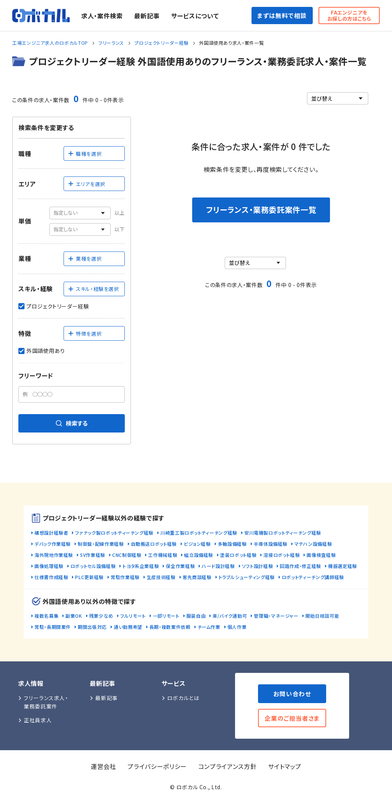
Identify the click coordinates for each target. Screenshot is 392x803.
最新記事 (147, 16)
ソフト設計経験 (257, 566)
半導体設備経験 (270, 543)
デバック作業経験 (52, 543)
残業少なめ (101, 615)
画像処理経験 (49, 566)
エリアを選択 (86, 184)
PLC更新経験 (89, 577)
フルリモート (133, 615)
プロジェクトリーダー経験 (161, 42)
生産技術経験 (161, 577)
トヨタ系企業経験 (140, 566)
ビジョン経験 (197, 543)
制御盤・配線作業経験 (101, 543)
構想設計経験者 (51, 532)
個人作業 (237, 626)
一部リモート (166, 615)
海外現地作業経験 (53, 555)
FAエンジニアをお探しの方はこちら (349, 15)
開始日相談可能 (322, 615)
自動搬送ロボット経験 (154, 543)
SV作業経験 (92, 555)
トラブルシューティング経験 (247, 577)
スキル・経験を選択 (93, 288)
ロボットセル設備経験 (93, 566)
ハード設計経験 (218, 566)
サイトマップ (284, 766)
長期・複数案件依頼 (170, 626)
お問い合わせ (292, 693)
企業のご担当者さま (292, 718)
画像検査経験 (321, 555)
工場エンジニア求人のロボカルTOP (50, 42)
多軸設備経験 (232, 543)
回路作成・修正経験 (300, 566)
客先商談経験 (197, 577)
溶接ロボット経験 (281, 555)
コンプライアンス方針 (227, 766)
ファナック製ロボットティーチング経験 (114, 532)
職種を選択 (84, 153)
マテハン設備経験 (313, 543)
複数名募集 (46, 615)
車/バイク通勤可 (229, 615)
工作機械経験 (162, 555)
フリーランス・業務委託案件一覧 (261, 209)
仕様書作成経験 (51, 577)
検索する (72, 423)
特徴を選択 (84, 333)
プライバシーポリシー (156, 766)
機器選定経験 (342, 566)
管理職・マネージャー (276, 615)
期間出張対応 (92, 626)
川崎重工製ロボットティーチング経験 (198, 532)
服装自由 (196, 615)
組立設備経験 (198, 555)
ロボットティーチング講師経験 (313, 577)
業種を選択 (84, 258)
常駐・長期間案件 (52, 626)
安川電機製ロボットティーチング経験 (282, 532)
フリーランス (111, 42)
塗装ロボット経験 (238, 555)
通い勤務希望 (128, 626)
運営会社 (103, 766)
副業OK (73, 615)
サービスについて (195, 16)
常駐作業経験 (125, 577)
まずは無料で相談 (282, 15)
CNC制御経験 (126, 555)
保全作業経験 (180, 566)
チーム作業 (209, 626)
